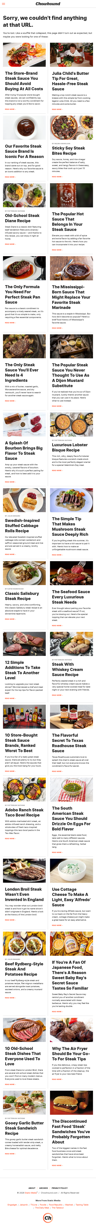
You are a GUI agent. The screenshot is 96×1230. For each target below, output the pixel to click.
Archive (43, 1188)
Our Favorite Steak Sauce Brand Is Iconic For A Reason (24, 151)
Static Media (31, 1193)
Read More (9, 109)
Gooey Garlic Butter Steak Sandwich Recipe (24, 1128)
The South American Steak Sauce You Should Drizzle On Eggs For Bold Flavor (71, 818)
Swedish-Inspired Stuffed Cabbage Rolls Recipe (22, 525)
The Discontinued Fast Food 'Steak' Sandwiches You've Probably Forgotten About (71, 1131)
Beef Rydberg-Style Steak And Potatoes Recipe (24, 969)
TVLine (33, 1205)
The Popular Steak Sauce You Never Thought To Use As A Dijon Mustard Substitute (70, 375)
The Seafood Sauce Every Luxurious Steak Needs (71, 596)
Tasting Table (82, 1205)
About (31, 1188)
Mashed (69, 1205)
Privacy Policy (60, 1188)
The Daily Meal (42, 1208)
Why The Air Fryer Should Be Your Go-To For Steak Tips (71, 1053)
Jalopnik (24, 1205)
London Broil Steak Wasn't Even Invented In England (24, 894)
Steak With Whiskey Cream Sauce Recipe (67, 669)
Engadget (12, 1205)
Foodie (43, 1205)
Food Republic (55, 1205)
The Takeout (58, 1208)
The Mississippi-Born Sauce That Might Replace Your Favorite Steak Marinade (71, 297)
